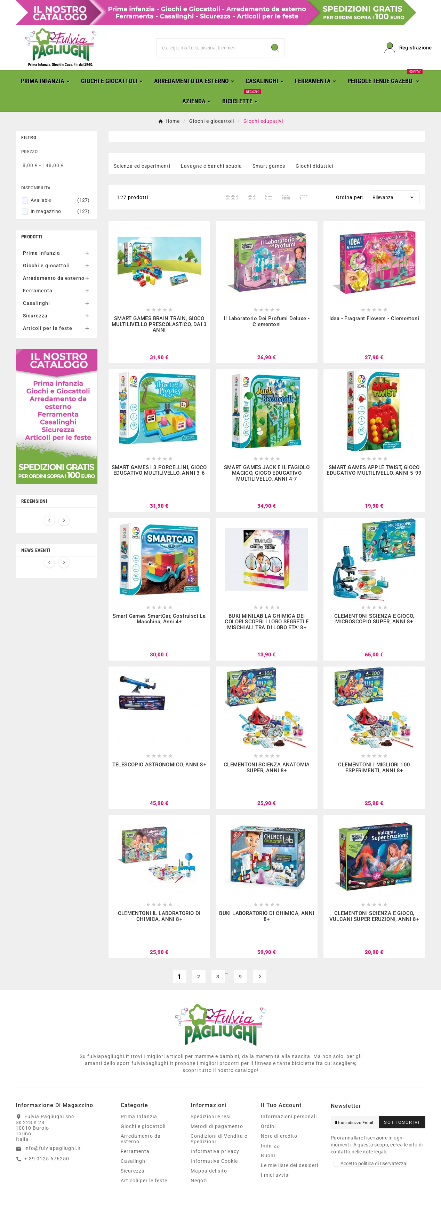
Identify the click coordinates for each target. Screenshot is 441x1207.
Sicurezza (35, 315)
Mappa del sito (209, 1171)
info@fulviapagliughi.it (52, 1148)
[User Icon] (404, 47)
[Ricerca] (211, 48)
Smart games (268, 166)
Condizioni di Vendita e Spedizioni (219, 1138)
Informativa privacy (215, 1151)
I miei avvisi (275, 1175)
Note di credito (279, 1136)
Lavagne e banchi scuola (211, 166)
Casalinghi (36, 303)
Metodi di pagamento (217, 1126)
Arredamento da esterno (54, 278)
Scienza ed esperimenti (142, 166)
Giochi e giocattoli (46, 265)
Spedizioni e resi (211, 1116)
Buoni (268, 1155)
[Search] (275, 48)
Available (60, 200)
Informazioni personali (289, 1116)
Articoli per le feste (47, 328)
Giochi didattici (314, 166)
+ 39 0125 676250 (46, 1158)
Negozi (199, 1180)
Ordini (268, 1126)
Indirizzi (271, 1146)
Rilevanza (394, 197)
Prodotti (31, 236)
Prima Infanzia (41, 253)
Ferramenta (38, 290)
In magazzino (60, 211)
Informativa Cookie (214, 1161)
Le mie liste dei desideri (289, 1165)
